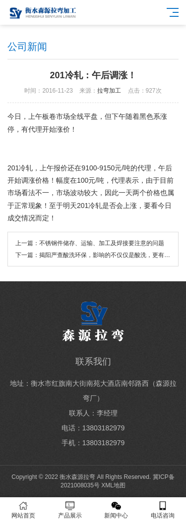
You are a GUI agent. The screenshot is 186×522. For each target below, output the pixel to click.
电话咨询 (162, 510)
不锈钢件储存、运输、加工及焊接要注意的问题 (101, 243)
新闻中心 (116, 510)
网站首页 (23, 510)
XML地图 (113, 485)
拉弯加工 (109, 90)
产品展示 (70, 510)
